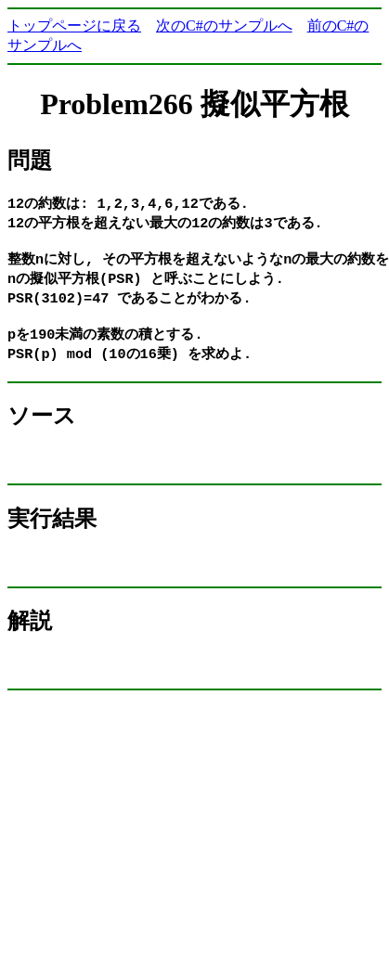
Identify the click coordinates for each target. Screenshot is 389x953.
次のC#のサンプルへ (224, 25)
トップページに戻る (74, 25)
